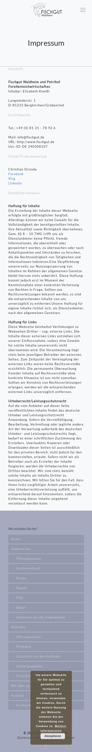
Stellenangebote (29, 666)
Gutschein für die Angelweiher (41, 617)
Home (16, 539)
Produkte (23, 647)
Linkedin (15, 183)
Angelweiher (21, 549)
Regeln (21, 588)
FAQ (19, 598)
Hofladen (18, 627)
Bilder (21, 607)
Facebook (16, 174)
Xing (11, 178)
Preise (21, 578)
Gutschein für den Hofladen (38, 656)
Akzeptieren (52, 736)
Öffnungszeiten (28, 559)
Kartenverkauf (28, 568)
